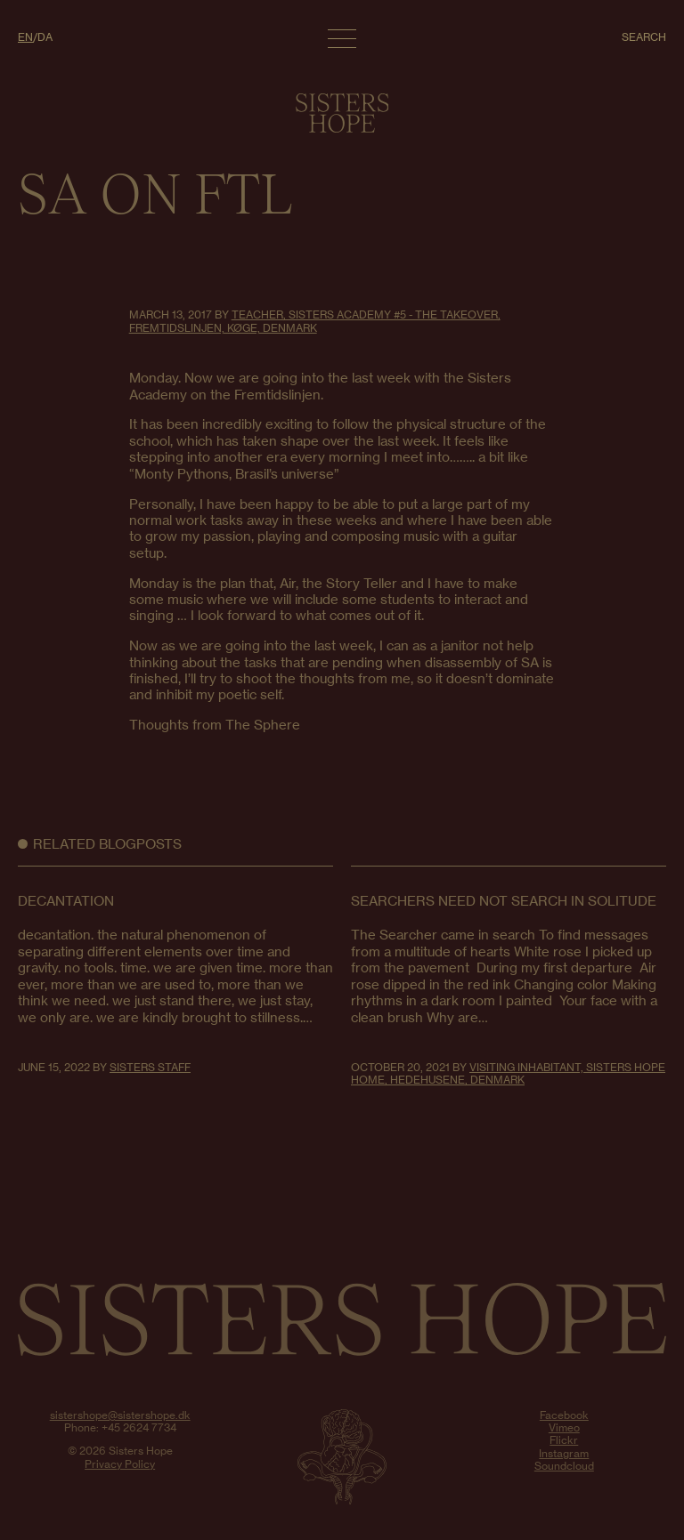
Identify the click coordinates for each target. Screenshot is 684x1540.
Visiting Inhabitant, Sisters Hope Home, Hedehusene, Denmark (508, 1073)
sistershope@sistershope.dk (120, 1415)
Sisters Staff (150, 1067)
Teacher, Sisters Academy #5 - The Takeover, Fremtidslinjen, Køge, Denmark (315, 321)
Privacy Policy (120, 1464)
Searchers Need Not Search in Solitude (503, 900)
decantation (66, 900)
